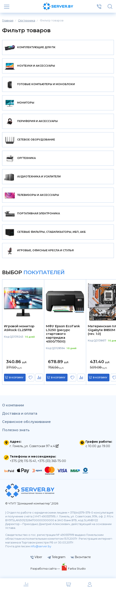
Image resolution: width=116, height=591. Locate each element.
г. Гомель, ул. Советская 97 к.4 (34, 446)
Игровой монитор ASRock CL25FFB (19, 328)
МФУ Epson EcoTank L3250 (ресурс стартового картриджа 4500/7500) (63, 333)
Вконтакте (81, 557)
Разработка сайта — (45, 568)
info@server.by (40, 546)
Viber (36, 557)
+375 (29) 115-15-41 (23, 461)
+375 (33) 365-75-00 (51, 461)
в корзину (16, 377)
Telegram (56, 557)
